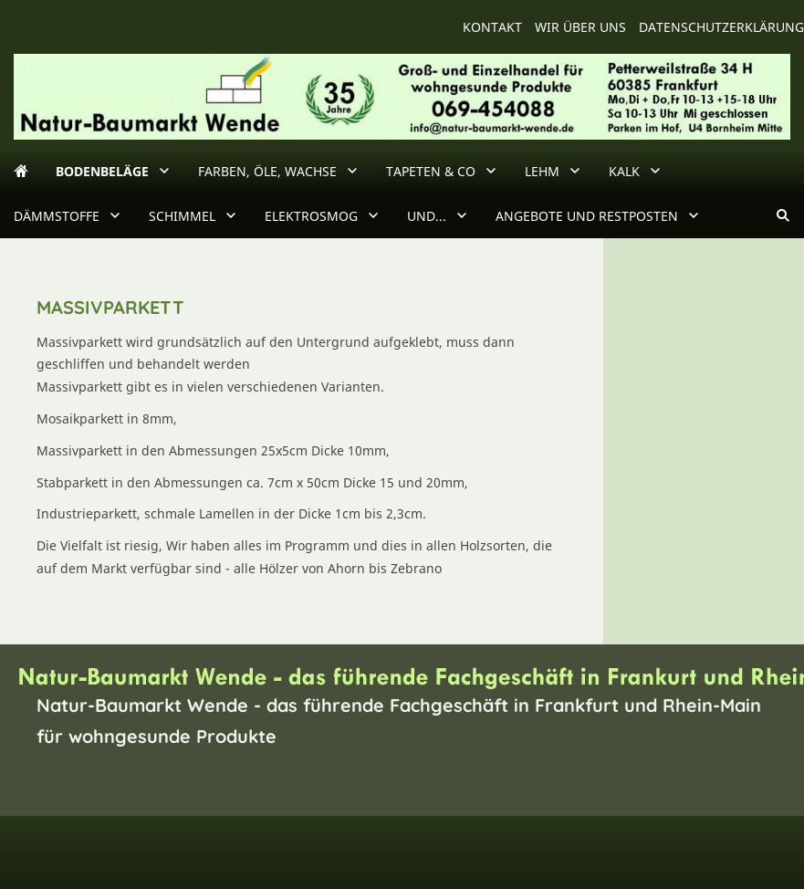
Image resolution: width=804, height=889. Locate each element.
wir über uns (580, 27)
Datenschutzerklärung (721, 27)
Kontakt (492, 27)
